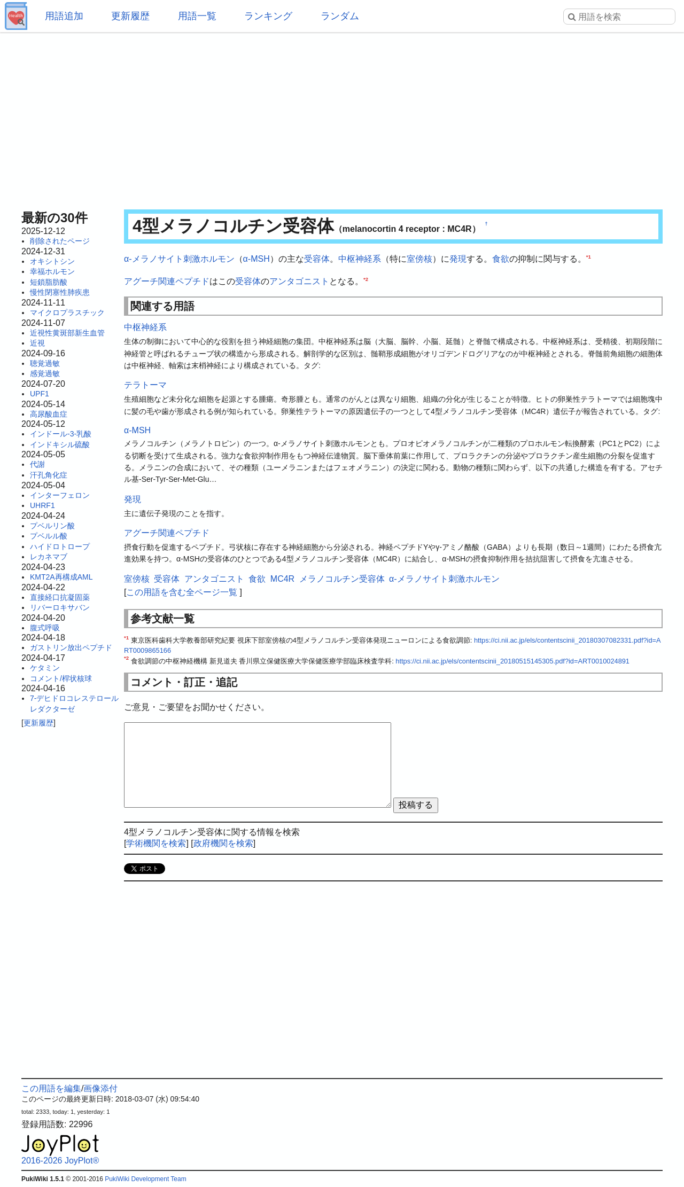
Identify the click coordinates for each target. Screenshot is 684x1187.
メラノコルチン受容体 (342, 578)
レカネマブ (48, 556)
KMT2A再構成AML (61, 577)
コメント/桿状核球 (61, 678)
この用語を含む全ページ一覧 (181, 592)
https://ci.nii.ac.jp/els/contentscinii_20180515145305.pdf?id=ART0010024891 (512, 661)
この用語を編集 (51, 1088)
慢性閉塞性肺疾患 (60, 292)
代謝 (37, 464)
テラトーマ (145, 384)
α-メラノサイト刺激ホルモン (179, 258)
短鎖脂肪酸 (48, 282)
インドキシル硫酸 (60, 444)
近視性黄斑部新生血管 (67, 333)
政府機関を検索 (223, 843)
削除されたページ (60, 241)
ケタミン (45, 667)
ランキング (268, 16)
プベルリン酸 (52, 525)
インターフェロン (60, 495)
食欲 (500, 258)
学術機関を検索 (156, 843)
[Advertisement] (342, 117)
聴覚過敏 (45, 363)
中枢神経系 (359, 258)
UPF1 (39, 393)
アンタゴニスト (299, 281)
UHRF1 (42, 505)
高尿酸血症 (48, 414)
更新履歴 (130, 16)
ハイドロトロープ (60, 546)
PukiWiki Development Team (145, 1179)
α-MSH (256, 258)
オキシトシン (52, 261)
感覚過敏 (45, 373)
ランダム (340, 16)
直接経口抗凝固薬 (60, 597)
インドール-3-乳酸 (60, 433)
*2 (365, 279)
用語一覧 (197, 16)
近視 (37, 343)
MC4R (282, 578)
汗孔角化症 (48, 475)
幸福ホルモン (52, 271)
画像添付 (100, 1088)
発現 (458, 258)
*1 (588, 257)
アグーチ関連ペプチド (166, 281)
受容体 (317, 258)
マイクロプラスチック (67, 312)
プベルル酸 (48, 536)
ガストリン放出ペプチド (71, 647)
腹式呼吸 (45, 627)
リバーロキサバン (60, 607)
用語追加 (64, 16)
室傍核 (419, 258)
